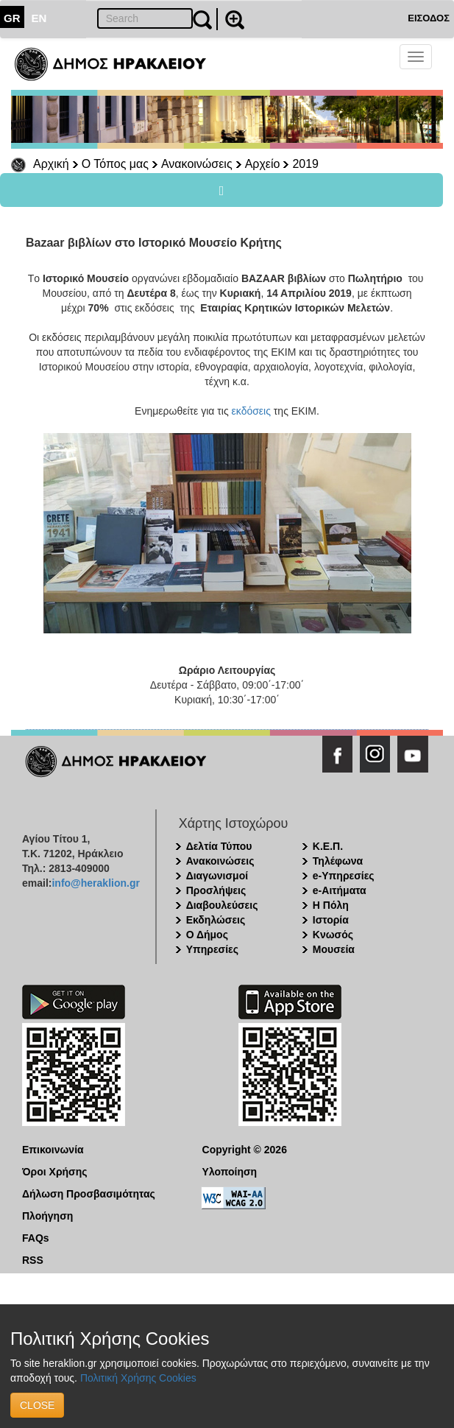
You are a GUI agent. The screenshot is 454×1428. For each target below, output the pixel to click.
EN (39, 18)
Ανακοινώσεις (197, 164)
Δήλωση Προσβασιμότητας (88, 1194)
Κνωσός (333, 934)
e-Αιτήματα (339, 890)
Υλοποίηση (230, 1172)
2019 (305, 164)
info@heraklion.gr (95, 883)
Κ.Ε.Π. (328, 846)
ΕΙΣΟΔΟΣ (429, 18)
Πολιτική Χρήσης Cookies (138, 1378)
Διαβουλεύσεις (222, 905)
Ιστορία (331, 920)
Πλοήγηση (47, 1216)
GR (12, 18)
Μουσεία (334, 949)
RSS (32, 1260)
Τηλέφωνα (338, 861)
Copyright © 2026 (244, 1150)
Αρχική (51, 164)
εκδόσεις (251, 411)
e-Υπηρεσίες (344, 876)
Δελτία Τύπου (219, 846)
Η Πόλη (331, 905)
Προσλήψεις (216, 890)
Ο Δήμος (207, 934)
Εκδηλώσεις (216, 920)
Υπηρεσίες (212, 949)
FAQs (35, 1238)
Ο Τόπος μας (115, 164)
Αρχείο (262, 164)
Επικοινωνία (53, 1150)
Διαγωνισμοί (217, 876)
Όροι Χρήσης (55, 1172)
